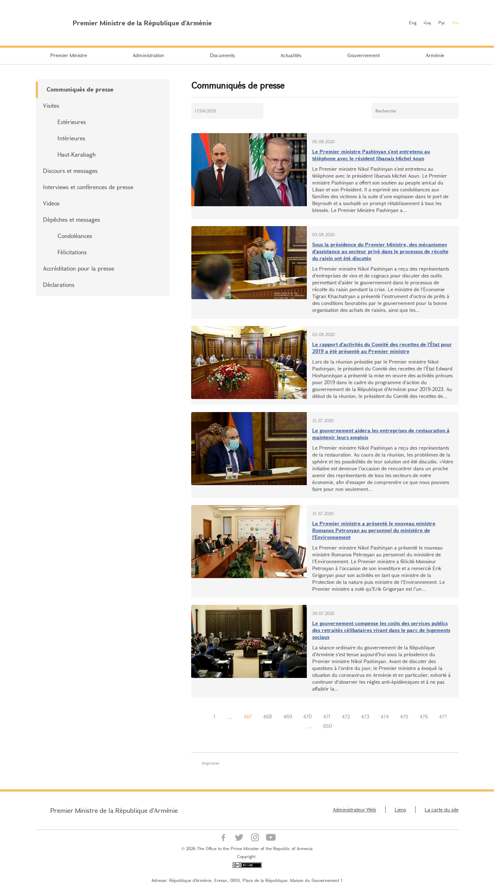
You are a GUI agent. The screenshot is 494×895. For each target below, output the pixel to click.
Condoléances (74, 235)
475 (404, 716)
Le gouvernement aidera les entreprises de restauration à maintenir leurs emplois (381, 434)
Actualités (290, 55)
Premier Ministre (68, 55)
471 (327, 716)
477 (443, 716)
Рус (441, 22)
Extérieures (71, 122)
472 (346, 716)
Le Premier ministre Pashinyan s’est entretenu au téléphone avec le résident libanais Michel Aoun (371, 155)
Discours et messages (70, 170)
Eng (412, 22)
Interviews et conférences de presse (88, 187)
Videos (51, 203)
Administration (148, 55)
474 (385, 716)
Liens (400, 809)
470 (307, 716)
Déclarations (58, 284)
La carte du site (442, 809)
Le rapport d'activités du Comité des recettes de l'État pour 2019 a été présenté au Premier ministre (382, 348)
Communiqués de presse (80, 89)
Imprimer (211, 763)
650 (327, 725)
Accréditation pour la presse (78, 268)
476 (424, 716)
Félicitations (72, 252)
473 (365, 716)
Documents (222, 55)
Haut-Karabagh (76, 154)
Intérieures (71, 138)
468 (267, 716)
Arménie (435, 55)
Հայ (427, 22)
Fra (455, 22)
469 (287, 716)
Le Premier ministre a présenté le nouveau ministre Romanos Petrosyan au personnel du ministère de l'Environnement (373, 530)
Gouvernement (363, 55)
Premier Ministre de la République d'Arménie (114, 810)
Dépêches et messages (71, 219)
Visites (51, 105)
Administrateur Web (354, 809)
